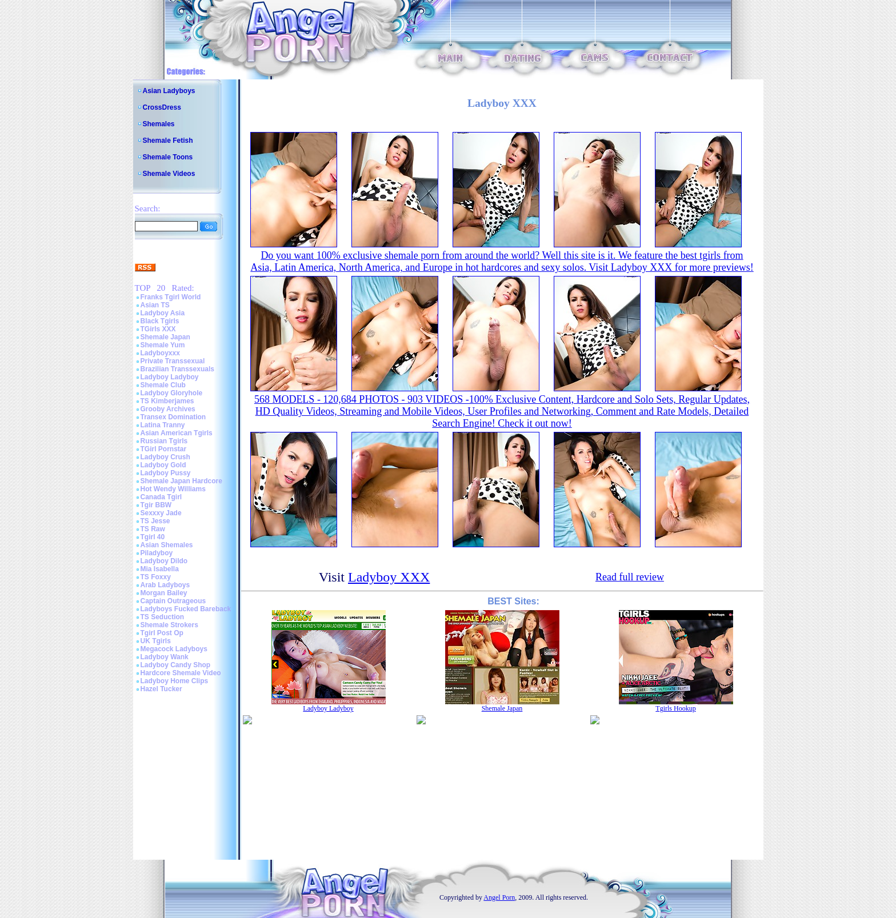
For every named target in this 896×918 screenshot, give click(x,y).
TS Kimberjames (167, 401)
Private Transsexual (173, 361)
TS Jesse (155, 521)
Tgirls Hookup (675, 708)
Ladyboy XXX (389, 577)
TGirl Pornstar (164, 449)
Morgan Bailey (164, 593)
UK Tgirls (156, 641)
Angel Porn (499, 897)
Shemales (159, 124)
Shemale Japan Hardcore (181, 481)
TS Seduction (163, 617)
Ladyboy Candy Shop (176, 665)
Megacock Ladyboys (174, 649)
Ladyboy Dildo (164, 561)
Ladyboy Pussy (166, 473)
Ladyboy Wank (165, 657)
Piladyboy (157, 553)
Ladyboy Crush (165, 457)
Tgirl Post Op (162, 633)
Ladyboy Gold (163, 465)
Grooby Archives (168, 409)
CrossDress (162, 107)
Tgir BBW (156, 505)
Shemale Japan (165, 337)
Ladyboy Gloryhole (172, 393)
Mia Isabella (160, 569)
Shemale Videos (169, 174)
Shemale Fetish (168, 141)
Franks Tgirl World (171, 297)
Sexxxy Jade (161, 513)
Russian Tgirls (164, 441)
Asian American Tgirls (177, 433)
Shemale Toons (168, 157)
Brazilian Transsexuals (177, 369)
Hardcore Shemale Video (181, 673)
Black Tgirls (160, 321)
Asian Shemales (167, 545)
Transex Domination (173, 417)
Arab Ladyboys (165, 585)
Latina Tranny (163, 425)
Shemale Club (163, 385)
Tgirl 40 (153, 537)
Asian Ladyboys (169, 91)
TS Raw (153, 529)
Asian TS (155, 305)
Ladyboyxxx (160, 353)
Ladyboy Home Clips (175, 681)
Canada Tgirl (161, 497)
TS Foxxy (156, 577)
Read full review (629, 577)
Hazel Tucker (161, 689)
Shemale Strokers (169, 625)
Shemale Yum (163, 345)
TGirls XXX (158, 329)
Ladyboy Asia (163, 313)
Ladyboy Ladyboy (170, 377)
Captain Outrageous (173, 601)
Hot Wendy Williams (173, 489)
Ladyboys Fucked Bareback (186, 609)
